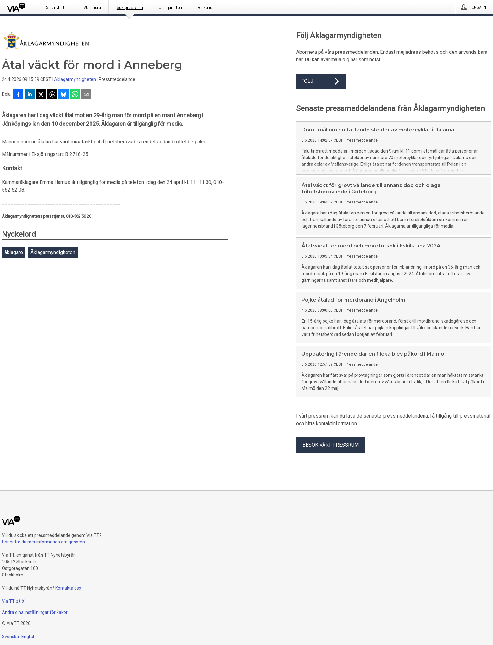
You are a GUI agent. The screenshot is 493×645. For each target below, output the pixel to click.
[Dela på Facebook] (18, 95)
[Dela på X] (41, 95)
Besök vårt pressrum (330, 445)
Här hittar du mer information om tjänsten (43, 541)
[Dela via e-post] (86, 95)
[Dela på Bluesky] (63, 95)
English (28, 636)
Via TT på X (13, 601)
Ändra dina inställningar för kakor (35, 612)
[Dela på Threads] (52, 95)
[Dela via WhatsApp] (75, 95)
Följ (321, 81)
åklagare (13, 252)
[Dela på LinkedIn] (30, 95)
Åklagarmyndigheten (75, 79)
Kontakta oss (68, 588)
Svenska (10, 636)
